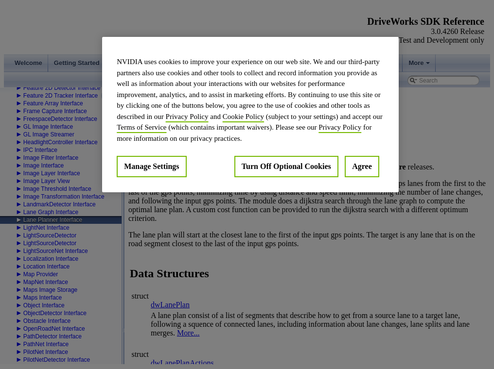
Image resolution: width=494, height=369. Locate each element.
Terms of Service (141, 127)
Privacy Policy (187, 116)
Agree (362, 166)
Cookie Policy (243, 116)
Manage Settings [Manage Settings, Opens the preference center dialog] (151, 166)
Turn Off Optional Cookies (286, 166)
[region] (250, 114)
